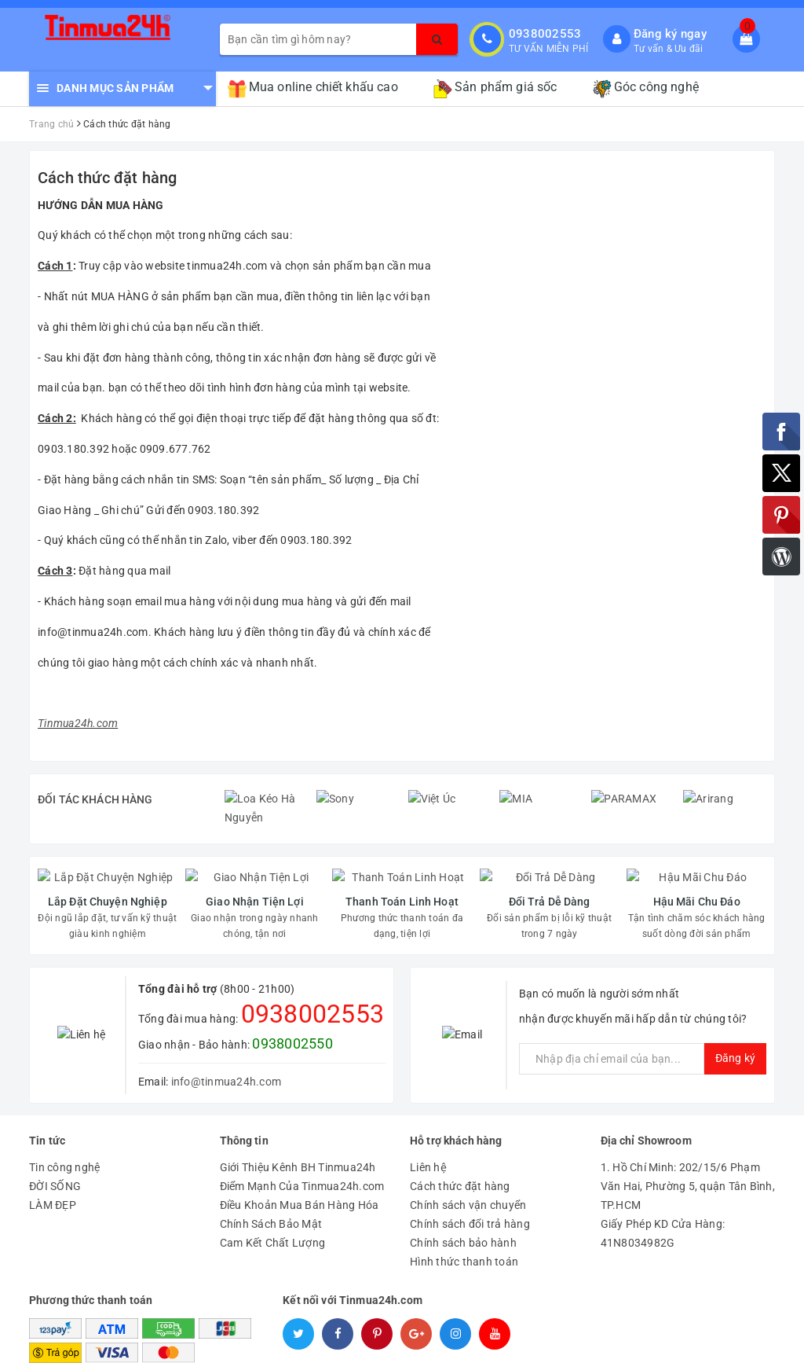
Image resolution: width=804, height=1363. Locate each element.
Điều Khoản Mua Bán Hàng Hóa (299, 1169)
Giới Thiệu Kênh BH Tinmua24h (298, 1132)
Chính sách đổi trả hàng (470, 1188)
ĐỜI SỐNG (55, 1150)
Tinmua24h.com (78, 723)
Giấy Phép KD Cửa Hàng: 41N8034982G (663, 1198)
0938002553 (545, 34)
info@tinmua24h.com (226, 1045)
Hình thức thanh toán (464, 1226)
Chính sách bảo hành (463, 1207)
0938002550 (292, 1007)
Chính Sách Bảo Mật (271, 1188)
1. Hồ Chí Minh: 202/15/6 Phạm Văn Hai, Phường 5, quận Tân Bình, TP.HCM (688, 1151)
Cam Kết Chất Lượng (273, 1207)
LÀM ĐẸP (52, 1169)
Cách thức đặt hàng (107, 177)
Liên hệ (428, 1132)
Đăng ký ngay (670, 34)
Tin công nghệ (64, 1132)
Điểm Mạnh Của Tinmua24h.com (302, 1150)
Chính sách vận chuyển (468, 1169)
